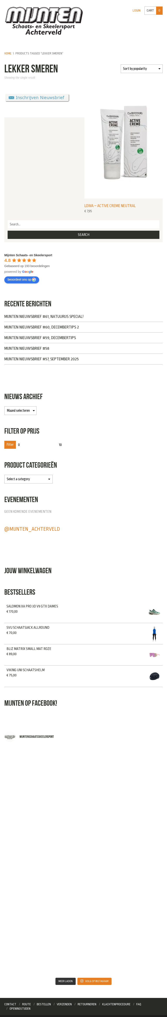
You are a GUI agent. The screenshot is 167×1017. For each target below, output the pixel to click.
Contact (10, 1004)
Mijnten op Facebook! (30, 703)
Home (8, 53)
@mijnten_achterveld (32, 529)
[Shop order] (142, 68)
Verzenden (64, 1004)
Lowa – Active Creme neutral (110, 206)
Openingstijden (20, 1008)
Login (136, 10)
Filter (10, 445)
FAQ (138, 1004)
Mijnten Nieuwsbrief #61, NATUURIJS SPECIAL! (44, 316)
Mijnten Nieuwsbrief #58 (26, 348)
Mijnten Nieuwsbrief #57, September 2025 (41, 359)
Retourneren (87, 1004)
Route (26, 1004)
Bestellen (44, 1004)
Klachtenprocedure (116, 1004)
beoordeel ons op (22, 280)
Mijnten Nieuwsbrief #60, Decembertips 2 (41, 327)
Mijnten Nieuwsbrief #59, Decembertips (40, 337)
